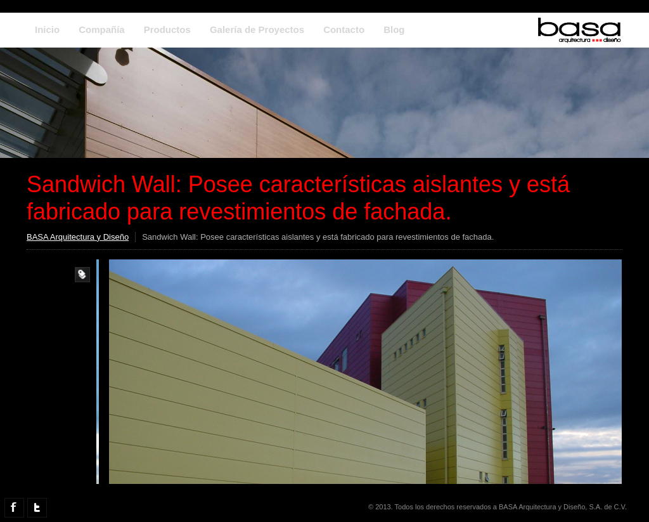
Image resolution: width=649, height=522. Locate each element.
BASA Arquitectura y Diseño (78, 237)
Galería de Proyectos (257, 29)
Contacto (343, 29)
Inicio (47, 29)
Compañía (102, 29)
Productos (167, 29)
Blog (393, 29)
